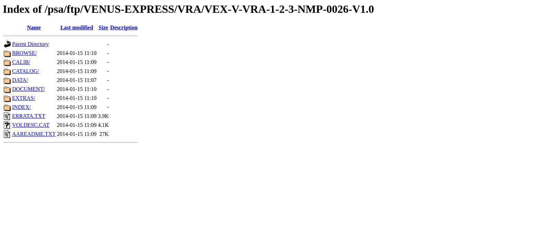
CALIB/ (21, 62)
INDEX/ (21, 107)
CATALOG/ (25, 71)
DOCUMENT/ (28, 89)
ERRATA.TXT (28, 116)
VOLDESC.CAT (30, 125)
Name (34, 27)
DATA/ (20, 80)
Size (103, 27)
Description (124, 27)
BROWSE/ (24, 53)
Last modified (76, 27)
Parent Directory (30, 44)
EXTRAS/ (23, 98)
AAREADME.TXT (34, 134)
